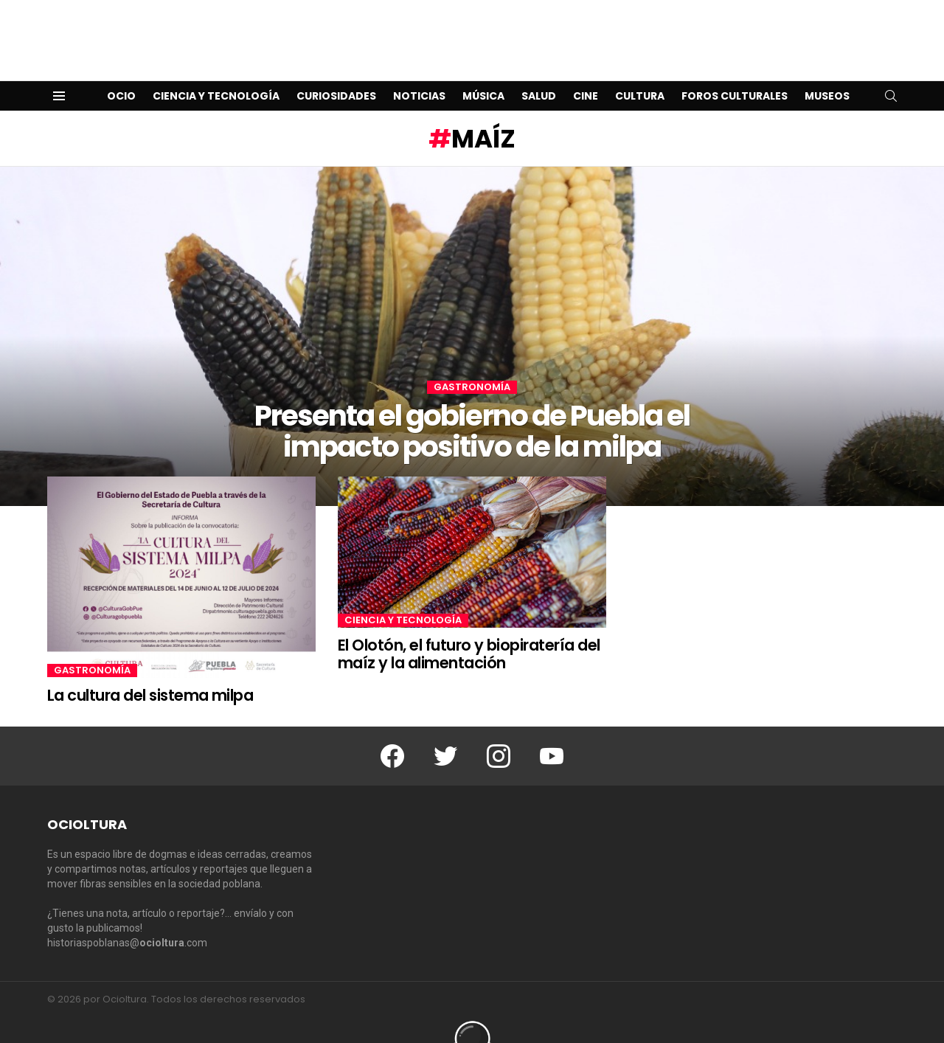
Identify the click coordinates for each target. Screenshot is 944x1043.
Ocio (121, 72)
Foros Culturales (734, 72)
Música (483, 72)
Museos (827, 72)
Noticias (419, 72)
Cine (585, 72)
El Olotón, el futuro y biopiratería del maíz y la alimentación (469, 630)
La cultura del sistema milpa (150, 671)
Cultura (639, 72)
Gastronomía (472, 363)
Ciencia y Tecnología (216, 72)
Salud (538, 72)
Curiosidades (336, 72)
